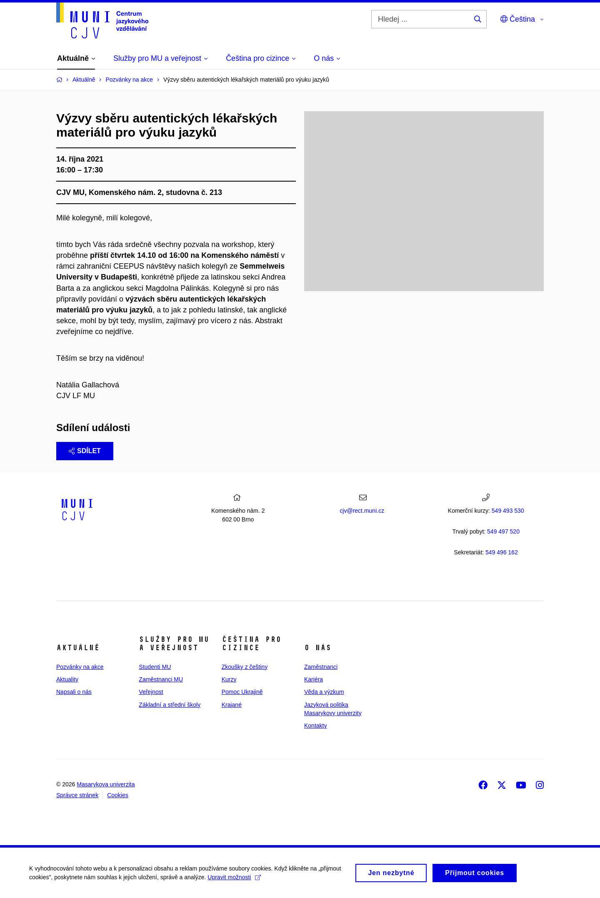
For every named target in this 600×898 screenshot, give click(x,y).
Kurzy (229, 679)
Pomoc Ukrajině (242, 691)
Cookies (117, 795)
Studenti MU (155, 667)
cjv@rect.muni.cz (362, 510)
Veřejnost (151, 691)
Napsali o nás (74, 691)
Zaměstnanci (321, 667)
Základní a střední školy (169, 704)
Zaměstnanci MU (161, 679)
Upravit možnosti (234, 880)
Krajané (232, 704)
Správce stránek (77, 795)
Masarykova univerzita (106, 784)
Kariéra (313, 679)
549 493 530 (508, 510)
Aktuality (67, 679)
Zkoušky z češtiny (245, 667)
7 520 (503, 531)
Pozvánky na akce (80, 667)
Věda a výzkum (324, 691)
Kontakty (315, 725)
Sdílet (85, 450)
